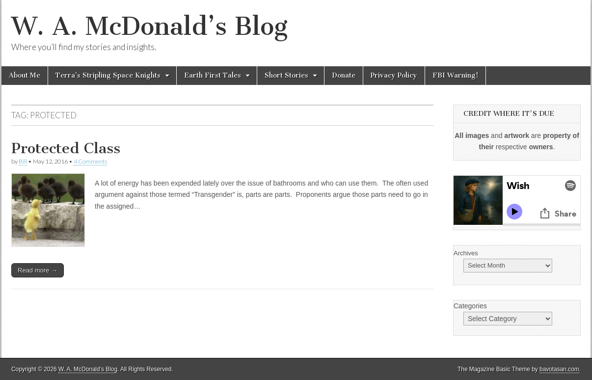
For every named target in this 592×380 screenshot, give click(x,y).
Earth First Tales (212, 75)
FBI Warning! (455, 75)
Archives (466, 253)
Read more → (37, 270)
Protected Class (65, 148)
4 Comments (90, 161)
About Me (24, 75)
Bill (23, 161)
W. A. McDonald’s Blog (149, 26)
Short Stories (286, 75)
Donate (343, 75)
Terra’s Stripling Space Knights (108, 75)
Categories (470, 306)
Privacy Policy (394, 75)
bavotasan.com (559, 369)
